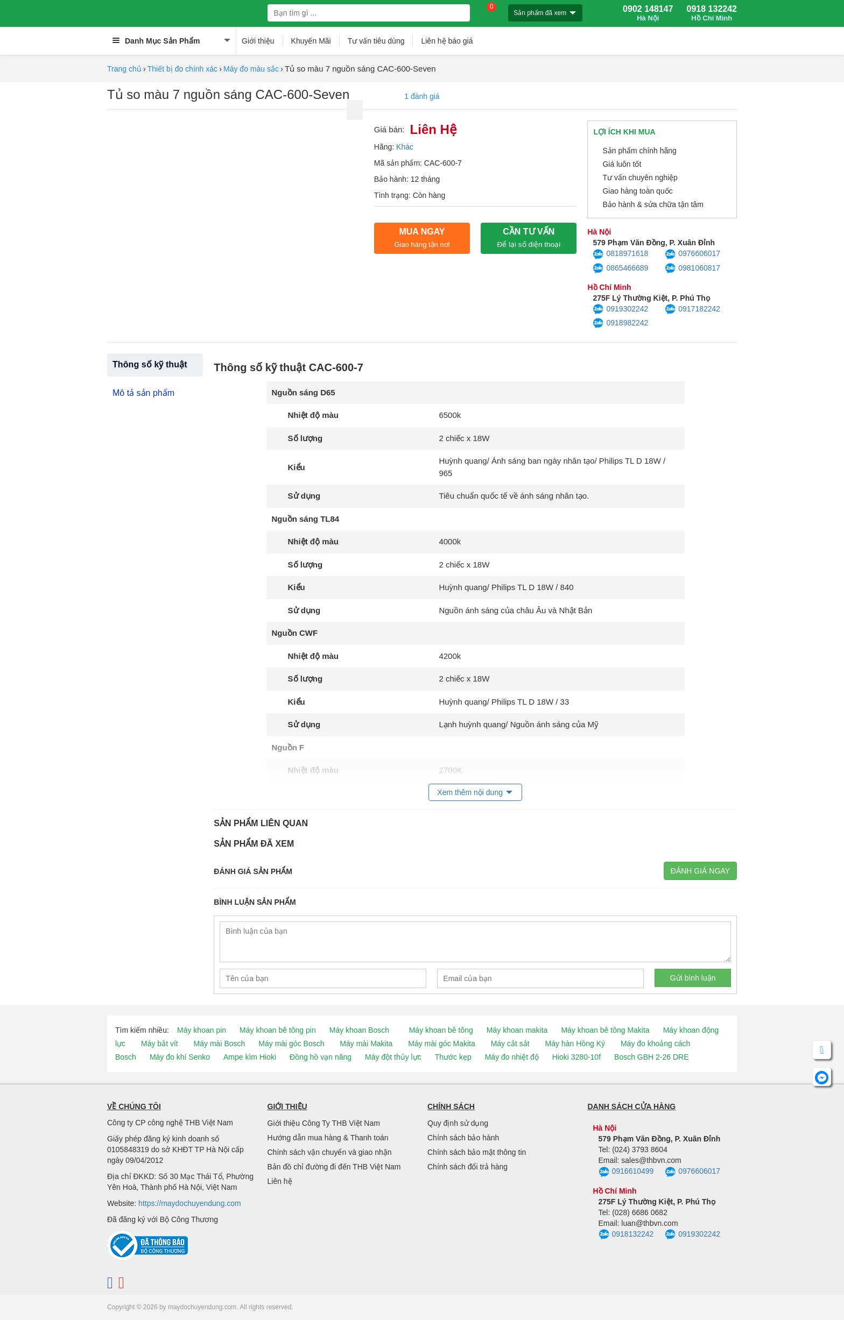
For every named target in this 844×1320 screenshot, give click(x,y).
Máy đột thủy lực (393, 1057)
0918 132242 (712, 13)
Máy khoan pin (201, 1030)
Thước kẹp (453, 1057)
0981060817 (692, 268)
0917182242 (692, 309)
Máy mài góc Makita (441, 1043)
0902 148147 (648, 13)
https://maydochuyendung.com (189, 1203)
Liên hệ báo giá (447, 41)
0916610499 (626, 1172)
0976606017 (692, 254)
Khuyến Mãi (311, 41)
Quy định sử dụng (457, 1123)
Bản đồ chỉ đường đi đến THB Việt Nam (334, 1166)
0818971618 (620, 254)
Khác (404, 147)
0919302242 (620, 309)
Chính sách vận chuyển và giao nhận (330, 1152)
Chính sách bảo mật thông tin (476, 1152)
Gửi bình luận (693, 978)
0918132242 (626, 1234)
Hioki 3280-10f (576, 1057)
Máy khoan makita (517, 1030)
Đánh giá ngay (700, 871)
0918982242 (620, 323)
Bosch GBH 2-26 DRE (651, 1057)
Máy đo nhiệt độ (512, 1057)
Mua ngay (421, 238)
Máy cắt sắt (510, 1043)
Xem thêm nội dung (470, 792)
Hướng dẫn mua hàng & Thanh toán (328, 1137)
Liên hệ (280, 1181)
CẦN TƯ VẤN (528, 238)
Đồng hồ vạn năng (320, 1057)
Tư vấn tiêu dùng (376, 41)
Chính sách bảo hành (463, 1137)
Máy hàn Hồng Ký (575, 1043)
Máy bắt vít (159, 1043)
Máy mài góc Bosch (291, 1043)
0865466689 (620, 268)
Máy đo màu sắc (251, 69)
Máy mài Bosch (219, 1043)
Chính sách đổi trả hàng (467, 1166)
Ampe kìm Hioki (249, 1057)
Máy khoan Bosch (359, 1030)
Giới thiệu (258, 41)
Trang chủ (124, 69)
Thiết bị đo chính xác (182, 69)
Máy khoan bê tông (441, 1030)
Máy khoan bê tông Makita (605, 1030)
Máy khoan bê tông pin (278, 1030)
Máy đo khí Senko (180, 1057)
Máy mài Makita (366, 1043)
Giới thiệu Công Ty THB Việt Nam (324, 1123)
